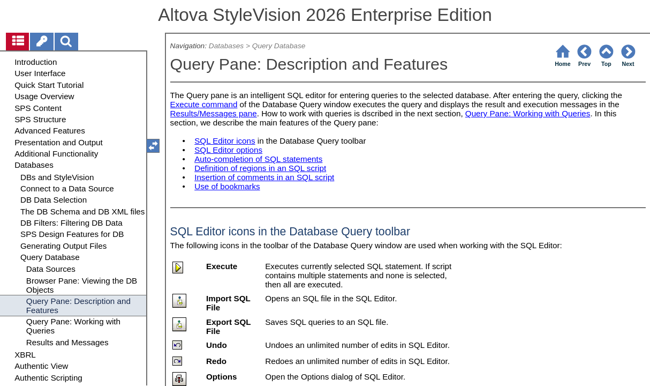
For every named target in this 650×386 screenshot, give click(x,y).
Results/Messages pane (213, 113)
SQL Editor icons (224, 140)
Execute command (204, 104)
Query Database (279, 46)
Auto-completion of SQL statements (258, 159)
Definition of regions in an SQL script (260, 168)
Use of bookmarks (227, 186)
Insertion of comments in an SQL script (264, 177)
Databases (226, 46)
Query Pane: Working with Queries (528, 113)
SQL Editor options (228, 149)
